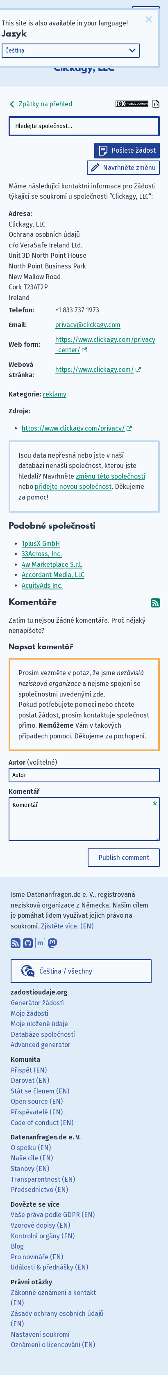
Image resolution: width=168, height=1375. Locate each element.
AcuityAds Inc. (42, 585)
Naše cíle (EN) (32, 1158)
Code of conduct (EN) (42, 1123)
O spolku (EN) (31, 1148)
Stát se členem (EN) (40, 1091)
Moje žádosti (29, 1014)
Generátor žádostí (37, 1003)
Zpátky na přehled (40, 104)
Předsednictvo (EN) (39, 1190)
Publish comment (123, 858)
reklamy (54, 394)
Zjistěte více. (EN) (67, 926)
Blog (17, 1246)
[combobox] (84, 126)
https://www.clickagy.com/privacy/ (73, 428)
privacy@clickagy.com (87, 325)
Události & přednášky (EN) (49, 1267)
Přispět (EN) (29, 1070)
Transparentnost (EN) (43, 1179)
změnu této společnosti (110, 476)
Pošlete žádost (133, 150)
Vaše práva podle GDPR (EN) (53, 1215)
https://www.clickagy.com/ (94, 370)
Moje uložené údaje (39, 1024)
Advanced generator (40, 1045)
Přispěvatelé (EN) (37, 1112)
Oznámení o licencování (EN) (53, 1345)
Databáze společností (43, 1034)
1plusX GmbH (41, 544)
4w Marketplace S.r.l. (52, 564)
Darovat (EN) (30, 1080)
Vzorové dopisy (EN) (40, 1225)
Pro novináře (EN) (37, 1257)
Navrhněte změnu (129, 168)
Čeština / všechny (65, 971)
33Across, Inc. (42, 554)
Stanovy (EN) (30, 1169)
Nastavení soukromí (40, 1334)
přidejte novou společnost (73, 486)
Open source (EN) (37, 1101)
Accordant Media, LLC (53, 575)
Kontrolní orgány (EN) (43, 1236)
